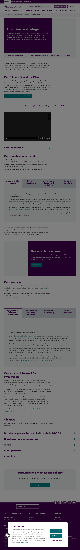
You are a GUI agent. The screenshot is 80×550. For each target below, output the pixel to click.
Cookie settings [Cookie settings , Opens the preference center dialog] (56, 540)
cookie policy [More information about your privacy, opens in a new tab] (24, 542)
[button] (7, 535)
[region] (38, 534)
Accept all (56, 531)
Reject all (55, 536)
